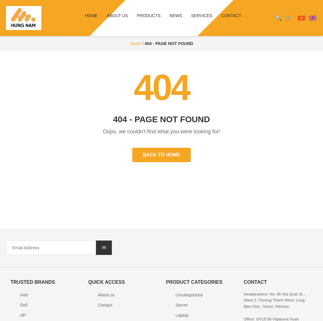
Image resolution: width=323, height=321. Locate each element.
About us (117, 15)
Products (149, 15)
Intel (24, 294)
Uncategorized (189, 294)
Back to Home (161, 154)
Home (91, 15)
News (175, 15)
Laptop (182, 315)
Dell (23, 305)
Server (182, 305)
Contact (231, 15)
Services (201, 15)
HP (23, 315)
